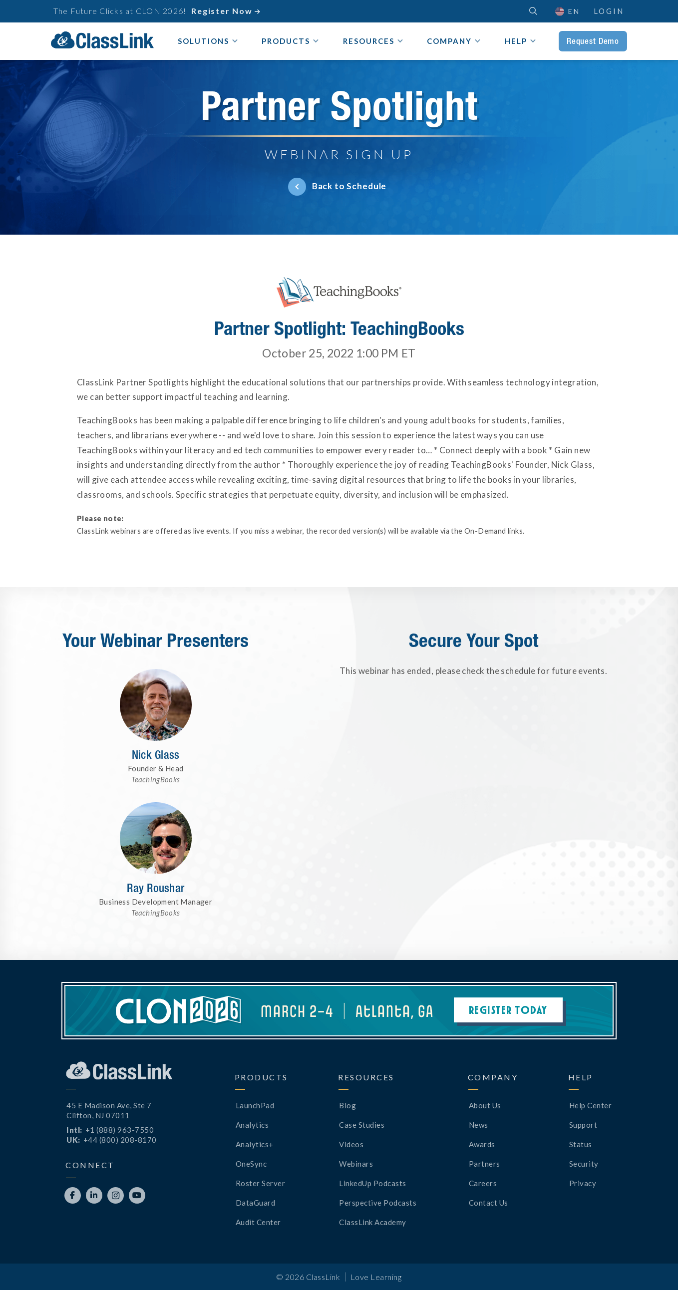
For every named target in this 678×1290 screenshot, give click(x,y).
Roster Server (261, 1183)
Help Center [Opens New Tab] (590, 1105)
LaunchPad (255, 1105)
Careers (483, 1183)
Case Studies (361, 1124)
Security (584, 1163)
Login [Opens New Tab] (609, 10)
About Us (485, 1105)
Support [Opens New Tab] (583, 1124)
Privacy (583, 1183)
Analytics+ (255, 1144)
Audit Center (258, 1222)
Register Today (508, 1009)
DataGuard (256, 1202)
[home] (102, 39)
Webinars (356, 1163)
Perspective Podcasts (377, 1202)
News (478, 1124)
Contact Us (488, 1202)
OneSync (251, 1163)
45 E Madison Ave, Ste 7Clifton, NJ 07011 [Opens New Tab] (109, 1110)
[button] (567, 11)
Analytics (252, 1124)
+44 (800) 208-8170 (120, 1139)
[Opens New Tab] (72, 1195)
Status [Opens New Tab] (580, 1144)
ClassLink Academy (372, 1222)
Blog (347, 1105)
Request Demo (593, 41)
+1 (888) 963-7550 (119, 1129)
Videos (351, 1144)
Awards (482, 1144)
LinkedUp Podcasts (372, 1183)
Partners (484, 1163)
